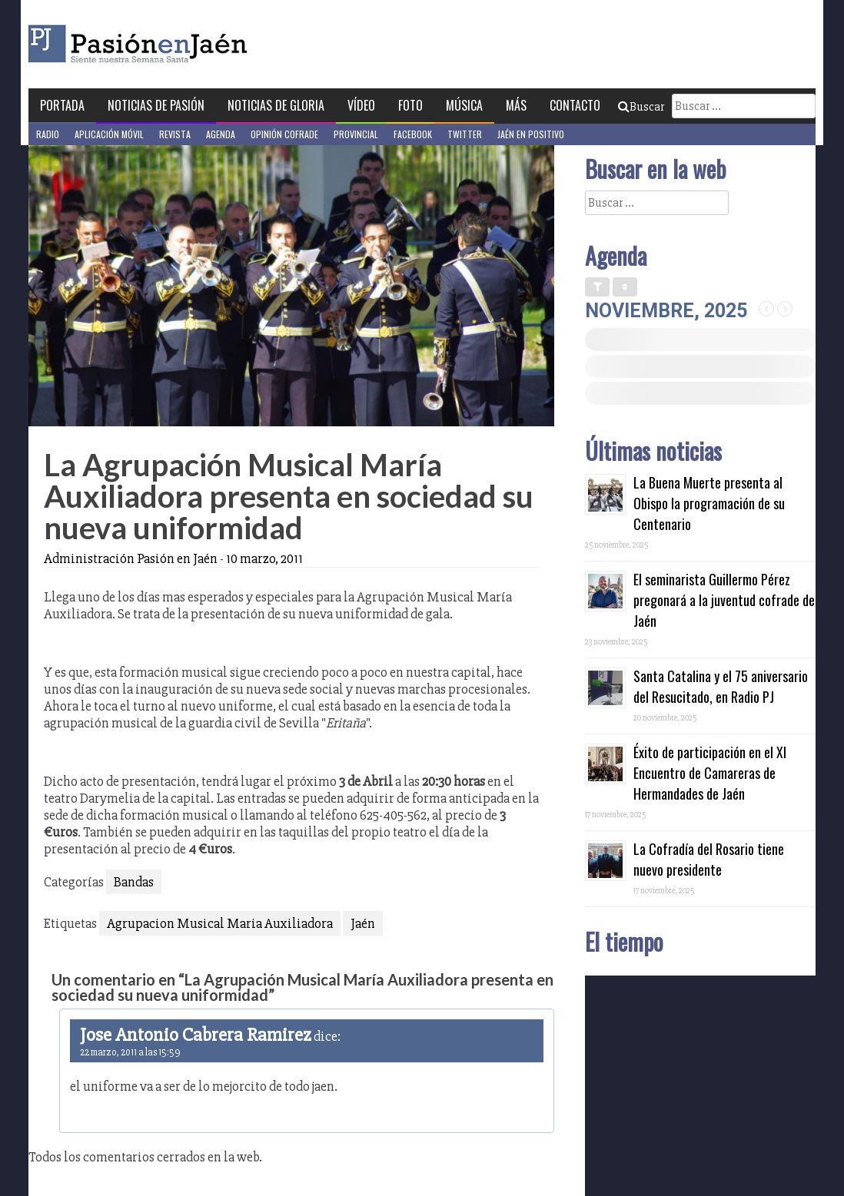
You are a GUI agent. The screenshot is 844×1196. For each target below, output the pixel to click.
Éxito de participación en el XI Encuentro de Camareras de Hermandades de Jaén (709, 772)
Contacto (575, 105)
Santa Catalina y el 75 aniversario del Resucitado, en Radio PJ (720, 686)
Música (464, 105)
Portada (62, 105)
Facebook (413, 134)
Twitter (464, 134)
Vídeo (361, 105)
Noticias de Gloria (276, 105)
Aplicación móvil (109, 134)
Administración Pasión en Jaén (131, 558)
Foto (410, 105)
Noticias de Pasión (156, 105)
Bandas (134, 881)
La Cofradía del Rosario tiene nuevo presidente (708, 859)
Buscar (641, 106)
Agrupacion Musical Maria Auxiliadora (220, 923)
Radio (47, 134)
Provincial (356, 134)
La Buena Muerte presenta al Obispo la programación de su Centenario (709, 503)
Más (516, 105)
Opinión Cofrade (284, 134)
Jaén (363, 923)
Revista (175, 134)
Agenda (220, 134)
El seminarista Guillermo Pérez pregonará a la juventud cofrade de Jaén (724, 600)
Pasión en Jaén (179, 44)
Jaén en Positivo (530, 134)
